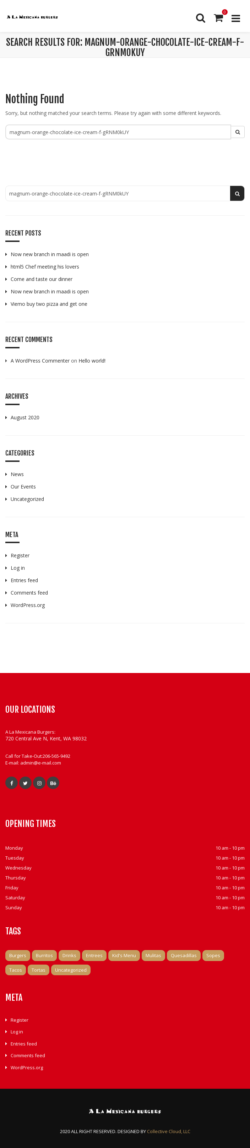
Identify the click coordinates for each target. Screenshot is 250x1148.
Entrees (94, 955)
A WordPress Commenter (40, 360)
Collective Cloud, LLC (168, 1131)
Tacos (15, 970)
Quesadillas (184, 955)
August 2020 (25, 417)
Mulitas (153, 955)
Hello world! (91, 360)
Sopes (213, 955)
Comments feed (29, 592)
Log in (18, 567)
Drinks (69, 955)
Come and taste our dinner (41, 279)
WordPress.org (28, 605)
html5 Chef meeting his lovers (45, 266)
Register (20, 555)
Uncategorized (27, 499)
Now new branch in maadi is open (50, 254)
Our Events (23, 486)
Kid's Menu (124, 955)
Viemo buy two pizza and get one (49, 303)
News (17, 474)
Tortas (38, 970)
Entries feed (24, 580)
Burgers (17, 955)
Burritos (44, 955)
